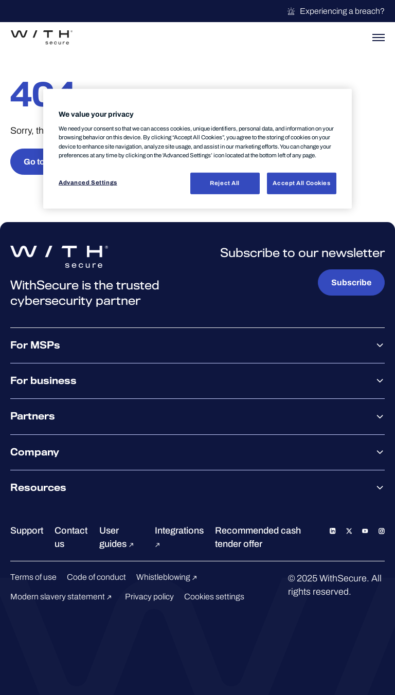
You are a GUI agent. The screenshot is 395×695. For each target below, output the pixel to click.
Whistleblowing (168, 577)
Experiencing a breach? (335, 11)
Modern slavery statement (62, 596)
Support (26, 530)
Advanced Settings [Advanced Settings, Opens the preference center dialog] (88, 182)
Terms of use (33, 577)
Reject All (225, 182)
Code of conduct (96, 577)
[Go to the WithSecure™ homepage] (41, 37)
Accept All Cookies (301, 182)
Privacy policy (149, 596)
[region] (197, 149)
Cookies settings (214, 596)
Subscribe (351, 282)
